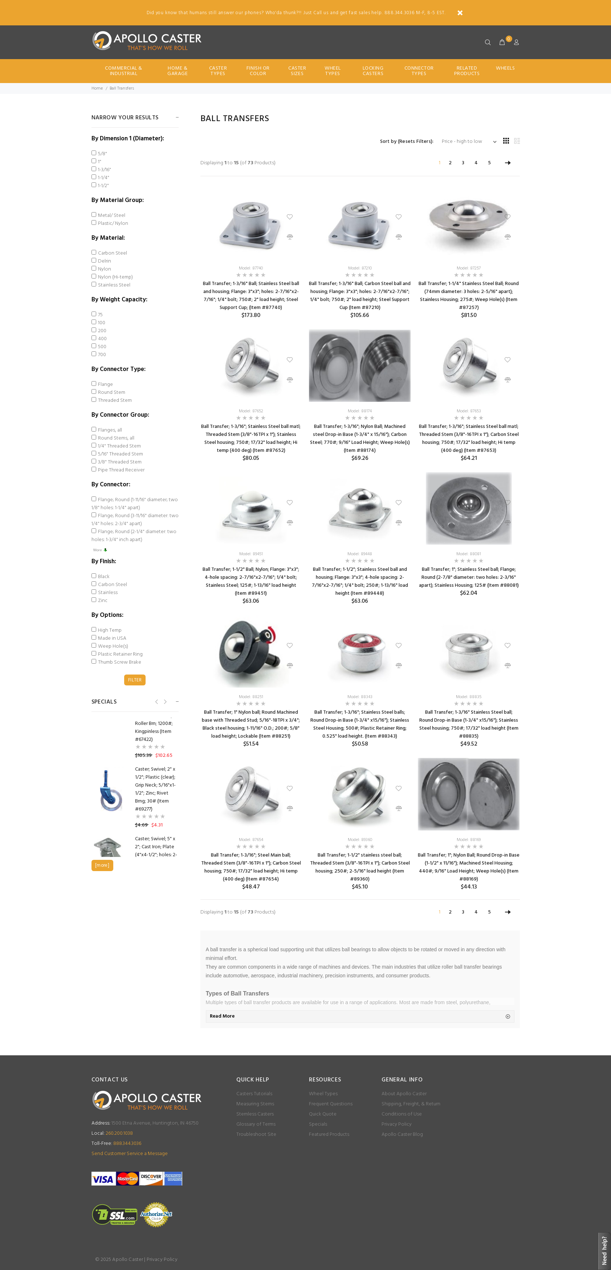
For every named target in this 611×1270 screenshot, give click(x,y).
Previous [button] (155, 701)
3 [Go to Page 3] (463, 163)
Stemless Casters (255, 1114)
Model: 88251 (251, 697)
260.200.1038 (112, 1133)
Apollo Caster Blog (402, 1134)
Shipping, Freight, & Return (411, 1104)
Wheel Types (333, 71)
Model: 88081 (468, 554)
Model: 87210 (360, 268)
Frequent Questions (331, 1104)
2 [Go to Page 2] (450, 163)
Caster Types (218, 71)
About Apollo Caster (404, 1094)
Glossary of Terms (256, 1124)
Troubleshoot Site (256, 1134)
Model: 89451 (251, 554)
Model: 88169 (469, 840)
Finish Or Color (258, 71)
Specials (318, 1124)
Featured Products (329, 1134)
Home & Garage (177, 71)
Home (97, 88)
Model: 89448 (359, 554)
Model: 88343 (359, 697)
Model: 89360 (360, 840)
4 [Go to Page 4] (476, 163)
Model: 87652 (251, 411)
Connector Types (419, 71)
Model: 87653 (469, 411)
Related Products (467, 71)
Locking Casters (373, 71)
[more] (102, 865)
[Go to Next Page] (508, 163)
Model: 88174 (360, 411)
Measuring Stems (255, 1104)
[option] (135, 797)
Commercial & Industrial (123, 71)
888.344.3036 (116, 1143)
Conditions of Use (402, 1114)
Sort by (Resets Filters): (407, 142)
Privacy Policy (397, 1124)
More (100, 550)
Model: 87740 (251, 268)
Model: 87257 (469, 268)
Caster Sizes (297, 71)
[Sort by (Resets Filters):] (466, 141)
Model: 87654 (251, 840)
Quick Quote (323, 1114)
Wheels (505, 68)
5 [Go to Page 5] (489, 163)
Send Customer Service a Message (129, 1154)
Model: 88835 (468, 697)
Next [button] (164, 701)
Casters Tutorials (254, 1094)
